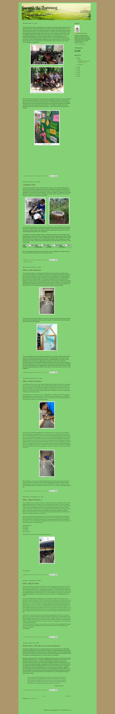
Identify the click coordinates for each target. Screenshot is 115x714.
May (78, 59)
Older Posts (68, 696)
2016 (77, 68)
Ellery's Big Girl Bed (31, 583)
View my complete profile (80, 44)
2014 (77, 72)
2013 (77, 74)
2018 (77, 57)
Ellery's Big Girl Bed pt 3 (32, 381)
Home (44, 696)
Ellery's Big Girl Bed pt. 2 (32, 500)
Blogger (69, 710)
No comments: (45, 175)
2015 (77, 70)
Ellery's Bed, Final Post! (32, 270)
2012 (77, 76)
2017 (77, 67)
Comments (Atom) (33, 698)
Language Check (29, 185)
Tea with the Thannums (81, 33)
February (79, 64)
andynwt (60, 710)
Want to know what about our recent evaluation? (41, 646)
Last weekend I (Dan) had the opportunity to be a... (83, 61)
